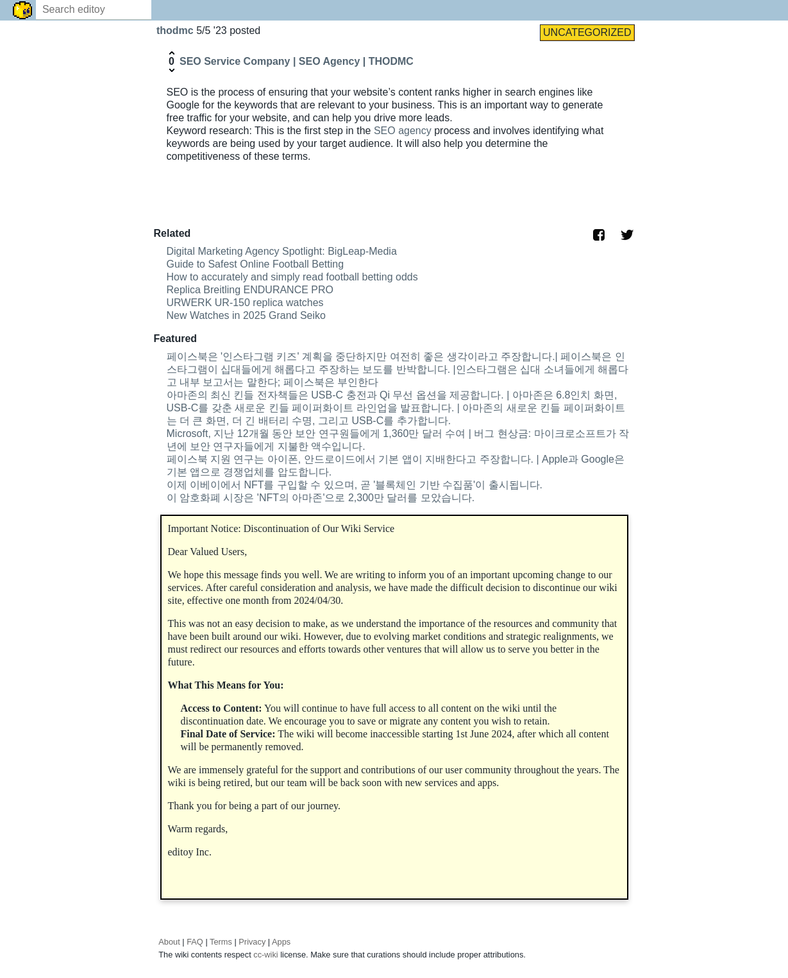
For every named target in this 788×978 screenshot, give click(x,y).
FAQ (195, 942)
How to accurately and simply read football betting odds (292, 276)
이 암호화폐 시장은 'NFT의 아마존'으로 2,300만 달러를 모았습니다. (321, 497)
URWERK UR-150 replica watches (245, 302)
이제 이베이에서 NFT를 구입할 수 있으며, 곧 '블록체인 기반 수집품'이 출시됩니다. (355, 484)
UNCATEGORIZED (587, 32)
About (169, 942)
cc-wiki (265, 954)
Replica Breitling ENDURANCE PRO (250, 289)
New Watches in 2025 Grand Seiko (246, 315)
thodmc (176, 30)
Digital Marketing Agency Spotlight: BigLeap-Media (282, 251)
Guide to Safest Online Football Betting (255, 264)
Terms (221, 942)
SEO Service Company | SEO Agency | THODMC (297, 61)
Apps (281, 942)
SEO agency (403, 130)
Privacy (252, 942)
